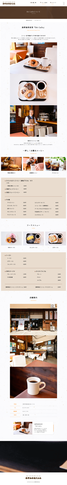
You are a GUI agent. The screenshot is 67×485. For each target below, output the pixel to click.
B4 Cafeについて (37, 20)
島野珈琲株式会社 (29, 20)
